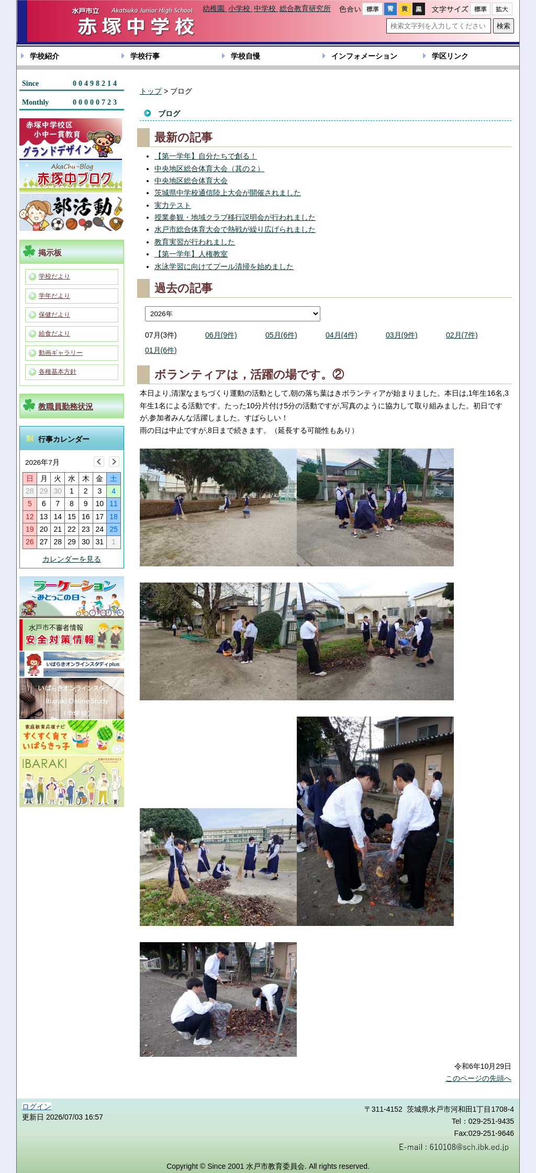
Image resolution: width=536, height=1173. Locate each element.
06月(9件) (221, 335)
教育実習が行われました (194, 242)
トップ (151, 91)
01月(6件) (161, 350)
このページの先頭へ (478, 1078)
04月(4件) (342, 335)
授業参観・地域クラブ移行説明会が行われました (235, 217)
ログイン (36, 1106)
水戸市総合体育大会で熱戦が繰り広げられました (235, 229)
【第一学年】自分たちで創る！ (205, 156)
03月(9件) (402, 335)
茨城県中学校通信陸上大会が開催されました (227, 192)
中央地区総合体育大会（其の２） (209, 168)
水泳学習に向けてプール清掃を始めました (224, 266)
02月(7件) (462, 335)
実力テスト (172, 205)
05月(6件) (281, 335)
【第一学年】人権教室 (191, 254)
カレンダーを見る (71, 559)
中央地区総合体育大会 (191, 180)
